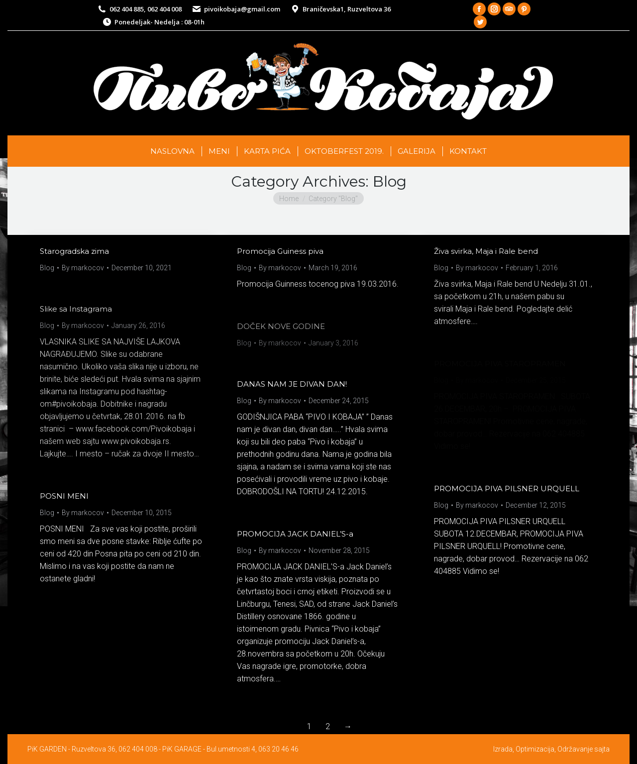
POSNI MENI (64, 496)
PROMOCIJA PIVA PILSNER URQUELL (506, 488)
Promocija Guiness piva (280, 251)
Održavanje (575, 749)
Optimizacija (535, 749)
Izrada (503, 749)
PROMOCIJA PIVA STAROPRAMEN (500, 363)
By (83, 268)
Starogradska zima (74, 251)
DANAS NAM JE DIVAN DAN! (292, 384)
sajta (602, 749)
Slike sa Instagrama (76, 309)
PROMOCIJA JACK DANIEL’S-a (295, 534)
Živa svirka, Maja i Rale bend (486, 251)
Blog (47, 268)
